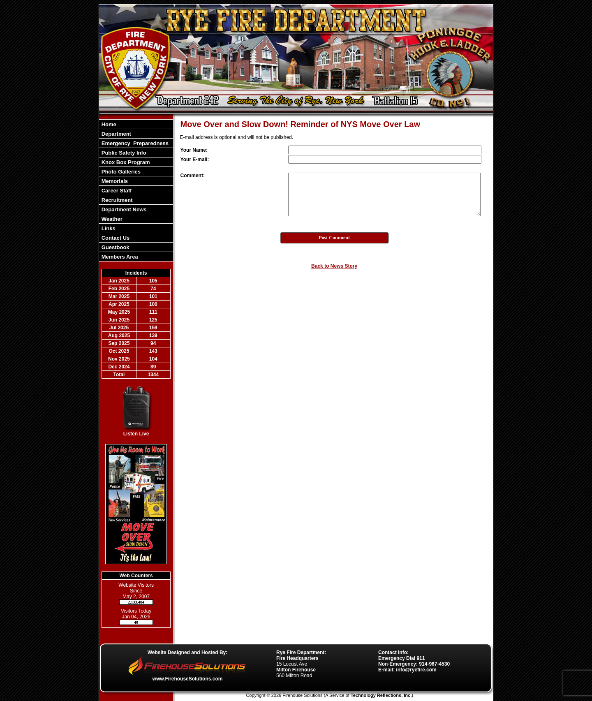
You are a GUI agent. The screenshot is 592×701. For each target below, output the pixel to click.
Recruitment (116, 200)
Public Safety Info (123, 153)
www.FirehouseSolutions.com (188, 679)
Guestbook (115, 247)
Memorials (114, 181)
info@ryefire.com (416, 670)
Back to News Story (334, 266)
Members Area (119, 257)
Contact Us (115, 238)
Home (108, 124)
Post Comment (334, 238)
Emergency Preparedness (134, 143)
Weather (111, 219)
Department (115, 134)
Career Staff (116, 190)
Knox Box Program (125, 162)
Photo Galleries (120, 172)
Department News (123, 209)
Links (108, 228)
